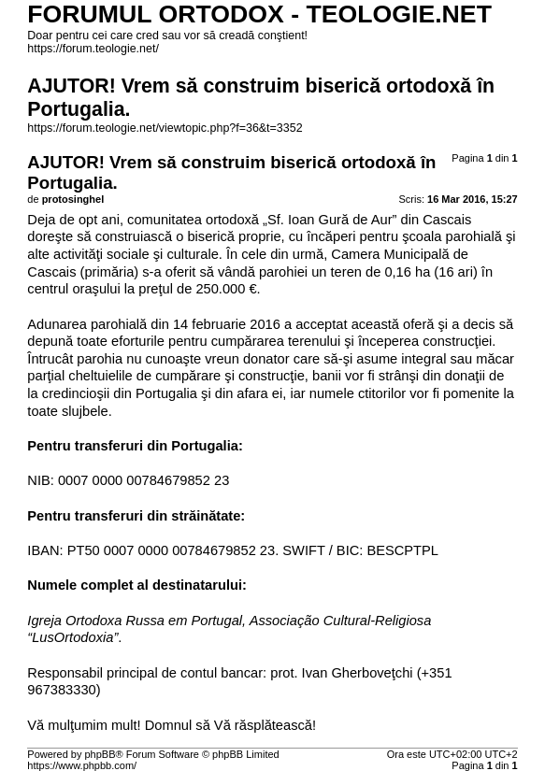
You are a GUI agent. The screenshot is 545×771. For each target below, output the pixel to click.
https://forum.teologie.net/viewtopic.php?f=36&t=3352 (164, 128)
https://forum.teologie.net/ (93, 48)
